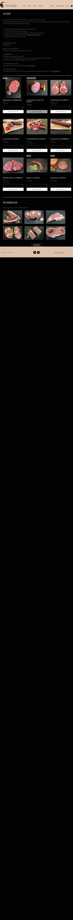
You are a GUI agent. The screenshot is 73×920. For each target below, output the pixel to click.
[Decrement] (4, 107)
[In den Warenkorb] (13, 111)
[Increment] (22, 107)
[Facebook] (38, 252)
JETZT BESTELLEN (55, 71)
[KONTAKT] (37, 245)
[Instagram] (34, 252)
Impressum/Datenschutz (59, 252)
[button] (72, 6)
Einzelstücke (32, 65)
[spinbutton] (13, 107)
